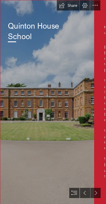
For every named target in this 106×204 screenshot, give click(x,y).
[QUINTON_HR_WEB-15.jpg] (47, 102)
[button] (68, 5)
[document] (53, 102)
